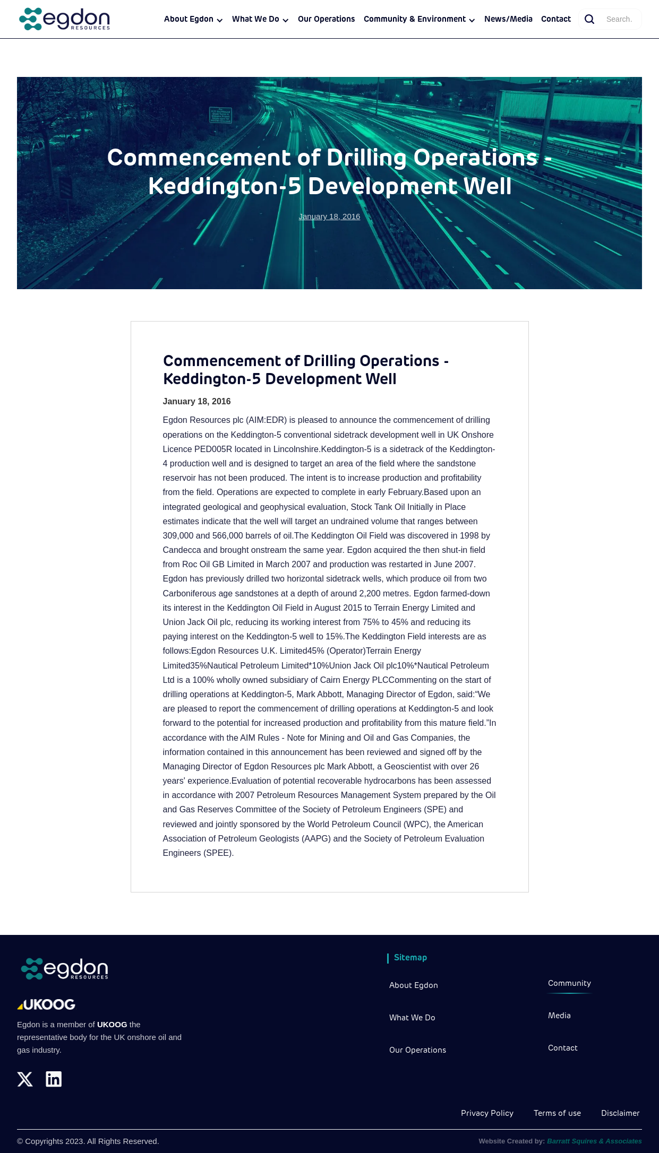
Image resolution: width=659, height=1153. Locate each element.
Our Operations (326, 20)
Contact (556, 20)
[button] (194, 20)
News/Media (508, 20)
